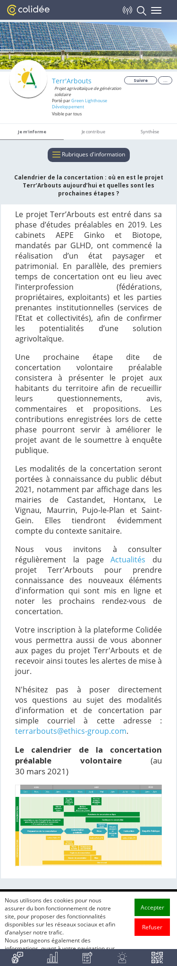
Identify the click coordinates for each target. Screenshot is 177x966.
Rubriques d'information (88, 155)
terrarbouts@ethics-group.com (70, 731)
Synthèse (150, 132)
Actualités (127, 559)
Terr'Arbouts (72, 80)
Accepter (152, 919)
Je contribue (93, 132)
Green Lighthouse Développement (79, 103)
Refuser (152, 939)
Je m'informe (32, 132)
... (165, 80)
